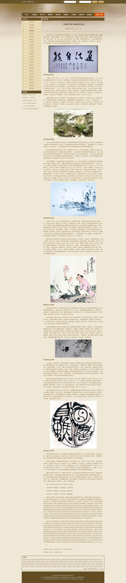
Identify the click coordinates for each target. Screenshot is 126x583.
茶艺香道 (31, 68)
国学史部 (96, 559)
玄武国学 (76, 561)
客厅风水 (51, 564)
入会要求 (73, 14)
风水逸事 (84, 563)
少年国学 (31, 74)
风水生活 (26, 566)
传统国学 (68, 559)
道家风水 (52, 563)
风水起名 (47, 563)
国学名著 (40, 566)
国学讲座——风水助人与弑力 (29, 94)
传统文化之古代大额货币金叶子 (56, 552)
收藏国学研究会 (30, 1)
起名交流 (96, 566)
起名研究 (92, 566)
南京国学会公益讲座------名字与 (30, 100)
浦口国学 (28, 563)
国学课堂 (82, 559)
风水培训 (61, 563)
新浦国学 (33, 563)
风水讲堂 (56, 563)
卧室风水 (46, 564)
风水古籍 (45, 566)
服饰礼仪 (31, 39)
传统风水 (80, 563)
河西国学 (85, 561)
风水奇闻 (89, 563)
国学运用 (58, 14)
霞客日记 (31, 79)
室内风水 (59, 566)
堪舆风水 (32, 564)
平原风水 (60, 564)
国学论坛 (48, 561)
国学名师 (72, 559)
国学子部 (100, 559)
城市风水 (79, 564)
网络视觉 (31, 88)
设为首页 (24, 1)
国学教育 (40, 559)
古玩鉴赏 (31, 45)
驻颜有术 (31, 53)
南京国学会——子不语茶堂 (29, 97)
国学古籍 (39, 561)
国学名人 (86, 559)
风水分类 (73, 566)
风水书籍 (36, 566)
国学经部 (91, 559)
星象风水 (27, 564)
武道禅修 (31, 25)
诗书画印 (31, 33)
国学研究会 (25, 559)
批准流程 (89, 14)
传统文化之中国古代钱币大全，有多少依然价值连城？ (61, 549)
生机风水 (78, 566)
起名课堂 (87, 566)
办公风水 (88, 564)
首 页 (26, 14)
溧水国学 (99, 561)
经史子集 (31, 30)
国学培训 (44, 559)
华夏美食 (31, 71)
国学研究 (35, 559)
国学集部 (25, 561)
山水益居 (31, 56)
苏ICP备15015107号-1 (69, 575)
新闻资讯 (50, 14)
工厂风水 (37, 564)
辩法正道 (31, 76)
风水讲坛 (93, 564)
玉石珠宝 (31, 42)
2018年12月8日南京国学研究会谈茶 (30, 108)
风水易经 (42, 563)
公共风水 (74, 564)
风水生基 (82, 566)
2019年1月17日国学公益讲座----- (30, 103)
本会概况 (34, 14)
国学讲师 (58, 559)
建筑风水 (55, 564)
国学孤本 (50, 566)
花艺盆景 (31, 62)
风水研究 (70, 563)
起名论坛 (101, 566)
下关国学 (90, 561)
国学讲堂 (49, 559)
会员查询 (66, 14)
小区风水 (83, 564)
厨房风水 (41, 564)
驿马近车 (31, 85)
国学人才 (67, 561)
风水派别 (64, 566)
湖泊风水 (65, 564)
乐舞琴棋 (31, 36)
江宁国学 (95, 561)
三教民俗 (31, 59)
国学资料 (43, 561)
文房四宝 (31, 48)
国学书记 (34, 561)
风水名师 (66, 563)
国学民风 (71, 561)
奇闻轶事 (31, 27)
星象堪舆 (31, 22)
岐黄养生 (31, 65)
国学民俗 (57, 561)
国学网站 (62, 561)
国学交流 (53, 561)
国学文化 (30, 559)
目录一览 (42, 14)
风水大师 (98, 563)
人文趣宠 (31, 50)
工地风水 (69, 564)
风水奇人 (94, 563)
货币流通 (31, 82)
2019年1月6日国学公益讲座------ (30, 106)
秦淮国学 (81, 561)
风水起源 (31, 566)
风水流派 (68, 566)
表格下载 (81, 14)
